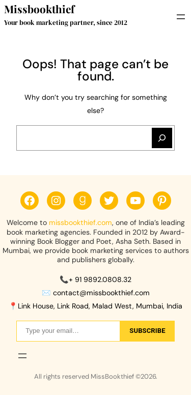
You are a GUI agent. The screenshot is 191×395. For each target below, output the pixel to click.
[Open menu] (181, 17)
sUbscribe (147, 330)
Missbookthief (39, 9)
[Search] (162, 138)
